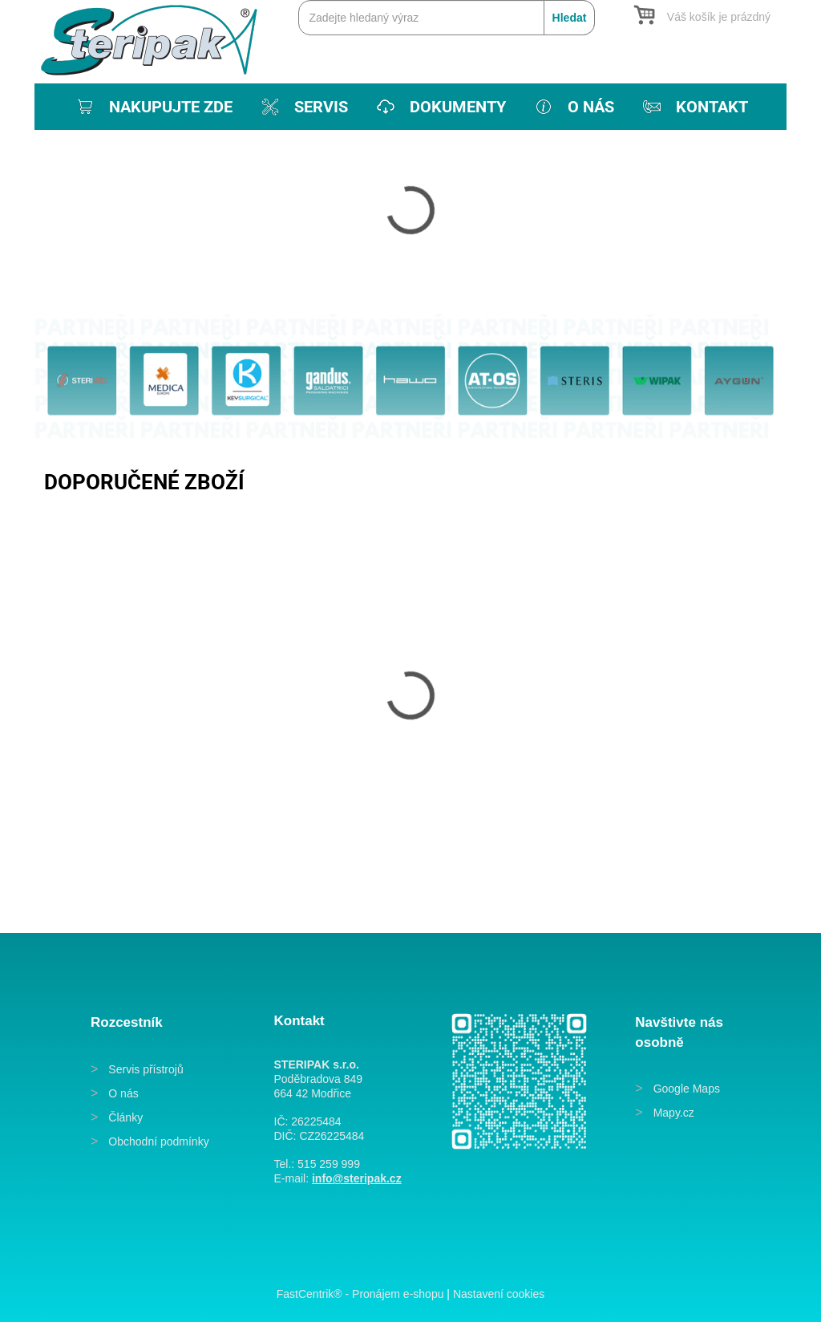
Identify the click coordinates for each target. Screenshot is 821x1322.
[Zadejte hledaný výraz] (446, 17)
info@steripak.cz (357, 1178)
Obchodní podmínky (158, 1141)
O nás (123, 1093)
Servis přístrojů (145, 1069)
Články (125, 1117)
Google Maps (686, 1088)
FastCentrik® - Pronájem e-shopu (360, 1294)
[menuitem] (152, 106)
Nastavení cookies (498, 1294)
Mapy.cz (673, 1112)
